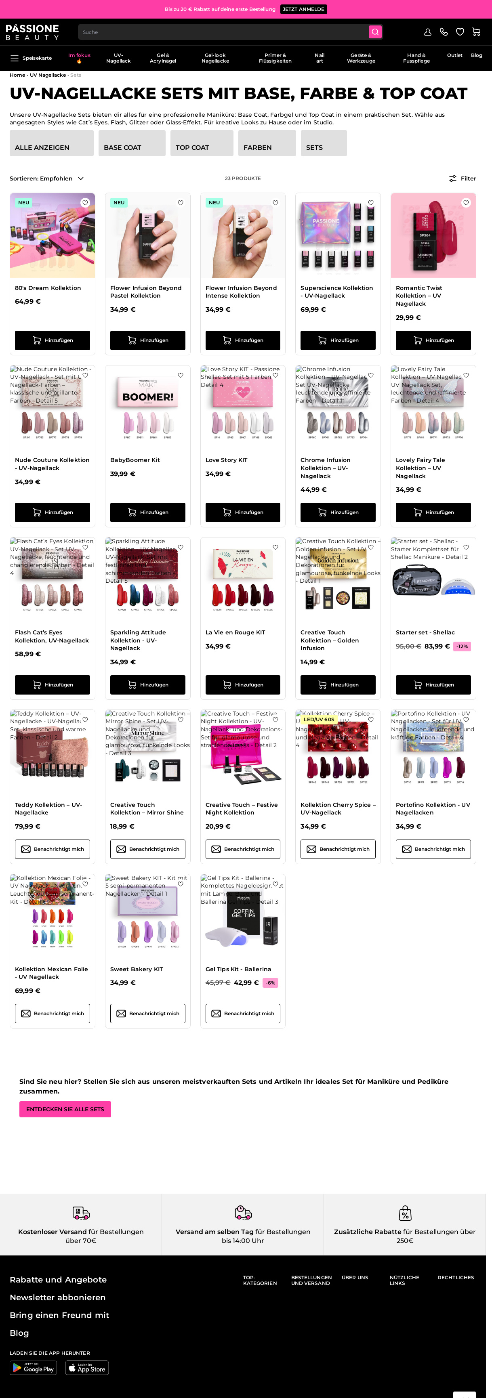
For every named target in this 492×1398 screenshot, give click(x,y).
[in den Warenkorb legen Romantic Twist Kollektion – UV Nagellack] (433, 340)
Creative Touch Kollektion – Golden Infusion (330, 640)
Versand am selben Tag (215, 1232)
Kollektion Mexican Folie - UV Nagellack (51, 973)
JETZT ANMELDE (304, 8)
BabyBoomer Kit (135, 460)
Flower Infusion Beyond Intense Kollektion (241, 292)
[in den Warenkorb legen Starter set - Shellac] (433, 685)
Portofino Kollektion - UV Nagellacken (433, 809)
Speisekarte (31, 58)
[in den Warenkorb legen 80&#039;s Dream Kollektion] (52, 340)
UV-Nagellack (118, 58)
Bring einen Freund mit (59, 1315)
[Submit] (381, 31)
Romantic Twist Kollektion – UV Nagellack (419, 295)
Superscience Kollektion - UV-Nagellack (337, 292)
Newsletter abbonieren (58, 1297)
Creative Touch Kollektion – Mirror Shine (147, 809)
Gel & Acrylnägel (163, 58)
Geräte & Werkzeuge (361, 58)
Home (17, 75)
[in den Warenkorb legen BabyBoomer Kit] (147, 512)
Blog (476, 55)
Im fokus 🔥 (79, 58)
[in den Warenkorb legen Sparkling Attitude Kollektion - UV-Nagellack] (147, 685)
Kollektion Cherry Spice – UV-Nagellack (338, 809)
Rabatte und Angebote (58, 1280)
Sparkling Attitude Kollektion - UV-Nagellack (138, 640)
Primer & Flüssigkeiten (275, 58)
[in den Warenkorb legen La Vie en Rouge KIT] (243, 685)
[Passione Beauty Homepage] (36, 31)
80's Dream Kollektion (48, 288)
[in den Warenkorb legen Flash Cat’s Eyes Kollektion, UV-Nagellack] (52, 685)
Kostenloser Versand (52, 1232)
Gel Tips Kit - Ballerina (238, 969)
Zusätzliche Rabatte (368, 1232)
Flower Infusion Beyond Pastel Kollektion (146, 292)
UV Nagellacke (48, 75)
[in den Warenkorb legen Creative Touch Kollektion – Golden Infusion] (338, 685)
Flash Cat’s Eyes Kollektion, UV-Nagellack (52, 636)
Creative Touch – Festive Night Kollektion (242, 809)
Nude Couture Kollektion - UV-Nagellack (52, 464)
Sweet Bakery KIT (136, 969)
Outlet (455, 55)
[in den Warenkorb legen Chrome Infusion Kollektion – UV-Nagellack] (338, 512)
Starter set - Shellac (425, 632)
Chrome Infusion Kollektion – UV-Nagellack (326, 467)
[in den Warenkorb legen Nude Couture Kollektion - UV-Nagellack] (52, 512)
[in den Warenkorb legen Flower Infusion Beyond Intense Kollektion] (243, 340)
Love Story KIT (227, 460)
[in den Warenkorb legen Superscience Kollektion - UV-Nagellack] (338, 340)
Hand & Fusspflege (416, 58)
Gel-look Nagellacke (215, 58)
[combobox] (235, 31)
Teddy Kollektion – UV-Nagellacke (48, 809)
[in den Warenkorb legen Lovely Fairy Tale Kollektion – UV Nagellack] (433, 512)
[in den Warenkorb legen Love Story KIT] (243, 512)
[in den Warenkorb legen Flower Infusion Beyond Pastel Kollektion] (147, 340)
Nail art (319, 58)
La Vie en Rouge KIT (235, 632)
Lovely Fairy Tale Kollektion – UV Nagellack (420, 467)
